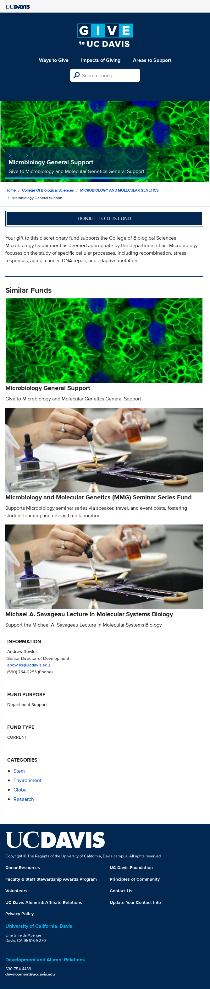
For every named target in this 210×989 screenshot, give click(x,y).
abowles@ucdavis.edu (28, 664)
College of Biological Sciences (48, 190)
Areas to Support (152, 60)
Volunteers (16, 891)
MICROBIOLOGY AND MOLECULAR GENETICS (119, 190)
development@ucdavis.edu (30, 974)
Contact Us (121, 891)
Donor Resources (22, 867)
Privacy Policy (19, 913)
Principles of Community (135, 879)
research (24, 799)
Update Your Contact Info (135, 902)
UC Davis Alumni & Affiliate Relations (43, 902)
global (21, 789)
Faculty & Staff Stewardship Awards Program (51, 879)
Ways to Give (54, 60)
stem (19, 770)
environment (27, 780)
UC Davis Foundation (131, 867)
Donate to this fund (104, 218)
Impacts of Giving (100, 60)
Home (10, 190)
